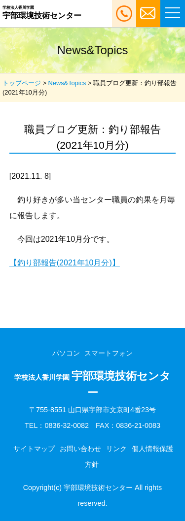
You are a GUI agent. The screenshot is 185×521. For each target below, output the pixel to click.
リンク (116, 449)
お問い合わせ (80, 449)
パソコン (66, 353)
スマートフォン (108, 353)
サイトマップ (34, 449)
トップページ (21, 83)
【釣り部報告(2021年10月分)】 (64, 263)
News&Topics (67, 83)
